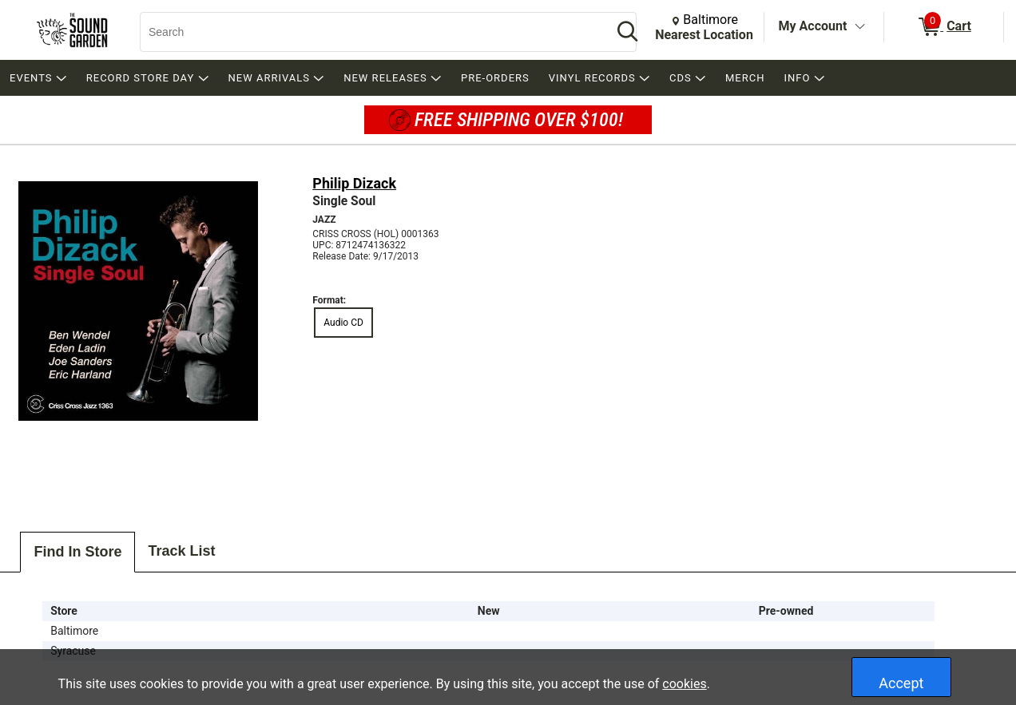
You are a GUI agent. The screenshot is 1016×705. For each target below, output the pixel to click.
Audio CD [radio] (343, 322)
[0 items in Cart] (943, 27)
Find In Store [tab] (77, 552)
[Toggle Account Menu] (859, 27)
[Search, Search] (368, 32)
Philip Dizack (354, 183)
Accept (901, 683)
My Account (813, 26)
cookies (684, 683)
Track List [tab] (181, 551)
